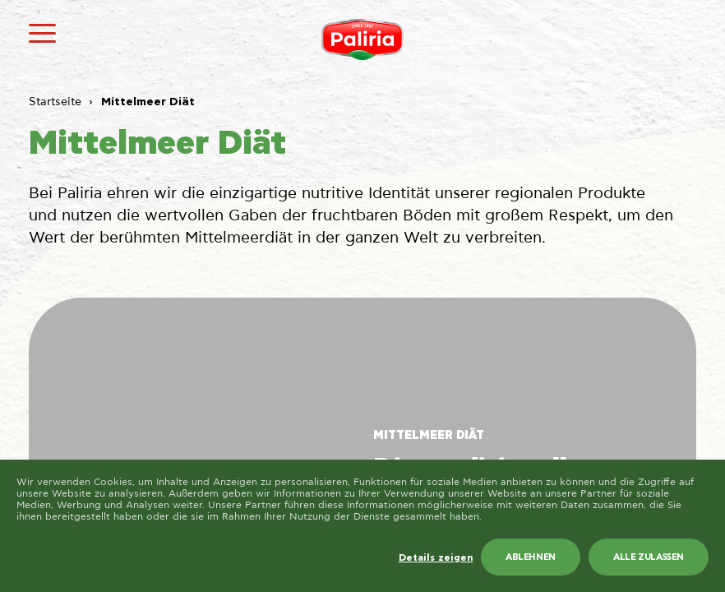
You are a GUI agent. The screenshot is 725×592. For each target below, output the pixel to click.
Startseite (55, 102)
